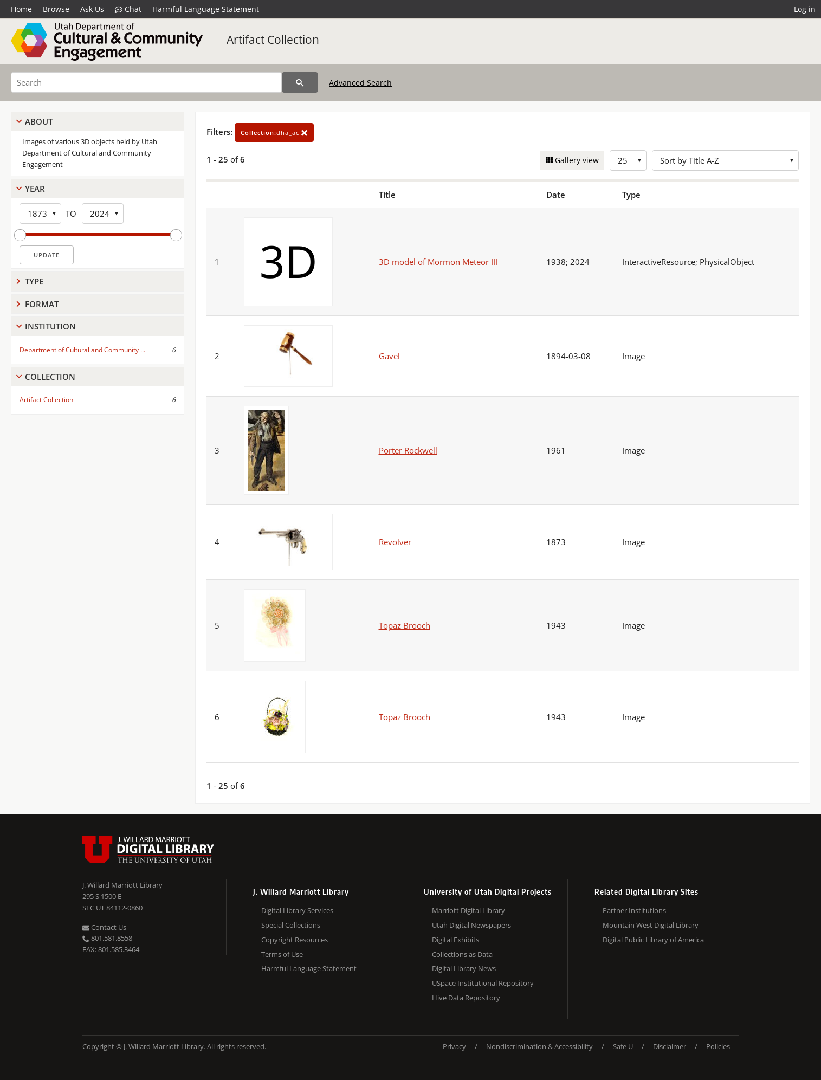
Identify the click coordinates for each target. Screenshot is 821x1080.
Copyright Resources (294, 940)
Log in (805, 9)
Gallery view (576, 160)
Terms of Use (282, 954)
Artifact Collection (273, 39)
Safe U (623, 1046)
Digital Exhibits (455, 940)
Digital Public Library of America (653, 940)
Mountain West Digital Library (651, 925)
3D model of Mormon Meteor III (438, 261)
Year (35, 188)
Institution (50, 326)
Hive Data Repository (466, 998)
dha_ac (274, 132)
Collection (50, 376)
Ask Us (92, 9)
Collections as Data (462, 954)
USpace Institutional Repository (483, 983)
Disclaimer (669, 1046)
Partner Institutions (634, 910)
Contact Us (104, 927)
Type (34, 281)
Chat (128, 9)
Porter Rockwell (408, 450)
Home (21, 9)
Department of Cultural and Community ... (82, 349)
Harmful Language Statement (205, 9)
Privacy (454, 1046)
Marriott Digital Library (468, 910)
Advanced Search (360, 82)
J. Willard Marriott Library (122, 885)
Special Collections (290, 925)
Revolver (395, 541)
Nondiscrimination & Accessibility (539, 1046)
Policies (718, 1046)
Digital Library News (464, 968)
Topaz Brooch (404, 625)
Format (42, 304)
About (39, 121)
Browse (56, 9)
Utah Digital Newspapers (471, 925)
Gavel (389, 356)
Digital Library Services (297, 910)
